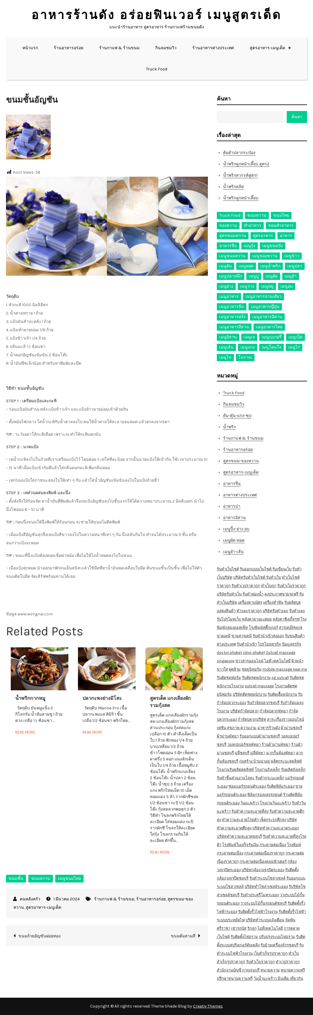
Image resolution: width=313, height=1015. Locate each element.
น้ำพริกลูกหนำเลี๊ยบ (240, 198)
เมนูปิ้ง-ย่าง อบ (236, 529)
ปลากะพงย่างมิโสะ (102, 698)
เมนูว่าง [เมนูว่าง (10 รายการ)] (247, 286)
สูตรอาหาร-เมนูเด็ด (267, 47)
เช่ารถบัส (238, 928)
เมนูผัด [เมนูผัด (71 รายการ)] (272, 276)
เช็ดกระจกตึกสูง (273, 819)
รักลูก (252, 928)
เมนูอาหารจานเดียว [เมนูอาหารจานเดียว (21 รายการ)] (264, 296)
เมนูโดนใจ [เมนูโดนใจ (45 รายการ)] (271, 347)
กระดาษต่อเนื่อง (273, 845)
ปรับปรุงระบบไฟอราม (277, 936)
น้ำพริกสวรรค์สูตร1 (240, 175)
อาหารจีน (232, 483)
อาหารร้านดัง (268, 728)
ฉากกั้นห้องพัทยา (280, 753)
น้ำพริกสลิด (233, 186)
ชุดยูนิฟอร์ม (252, 669)
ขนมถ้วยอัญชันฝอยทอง (40, 936)
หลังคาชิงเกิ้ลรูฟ (286, 619)
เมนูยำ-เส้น (233, 551)
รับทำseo (297, 611)
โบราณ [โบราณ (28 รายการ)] (245, 357)
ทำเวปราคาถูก (288, 961)
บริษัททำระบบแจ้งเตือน (265, 920)
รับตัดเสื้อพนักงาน (282, 694)
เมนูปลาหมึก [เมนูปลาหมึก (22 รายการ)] (230, 276)
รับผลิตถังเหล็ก (293, 769)
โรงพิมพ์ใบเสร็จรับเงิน (240, 845)
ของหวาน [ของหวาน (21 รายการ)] (228, 225)
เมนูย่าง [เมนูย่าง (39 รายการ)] (226, 286)
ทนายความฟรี (293, 970)
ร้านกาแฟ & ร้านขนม (119, 47)
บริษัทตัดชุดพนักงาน (250, 694)
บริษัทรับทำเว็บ (229, 594)
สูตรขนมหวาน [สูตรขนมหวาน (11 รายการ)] (232, 235)
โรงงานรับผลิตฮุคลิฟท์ (235, 769)
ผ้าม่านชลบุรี (291, 728)
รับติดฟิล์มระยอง (280, 786)
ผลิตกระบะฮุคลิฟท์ (286, 761)
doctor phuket (229, 652)
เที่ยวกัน (296, 978)
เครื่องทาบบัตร (250, 602)
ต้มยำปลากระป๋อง (239, 152)
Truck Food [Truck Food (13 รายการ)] (229, 215)
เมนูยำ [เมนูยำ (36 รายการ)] (291, 276)
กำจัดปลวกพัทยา (274, 711)
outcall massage (259, 686)
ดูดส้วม (235, 669)
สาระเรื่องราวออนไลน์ (285, 719)
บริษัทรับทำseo (275, 611)
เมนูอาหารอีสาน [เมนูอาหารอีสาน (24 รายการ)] (234, 326)
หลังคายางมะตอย (257, 619)
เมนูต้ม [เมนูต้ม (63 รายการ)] (225, 266)
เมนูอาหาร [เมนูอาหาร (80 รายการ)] (229, 296)
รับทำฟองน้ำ (253, 594)
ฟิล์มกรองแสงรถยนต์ (264, 794)
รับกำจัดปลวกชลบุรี (263, 702)
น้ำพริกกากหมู (30, 698)
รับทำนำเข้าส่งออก (268, 636)
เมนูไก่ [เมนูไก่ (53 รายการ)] (294, 347)
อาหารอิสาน (234, 517)
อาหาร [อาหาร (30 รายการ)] (286, 235)
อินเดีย (284, 978)
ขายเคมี (224, 636)
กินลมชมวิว (166, 47)
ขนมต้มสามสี (183, 936)
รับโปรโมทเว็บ (229, 619)
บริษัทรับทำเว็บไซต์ (249, 577)
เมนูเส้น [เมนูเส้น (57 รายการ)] (226, 347)
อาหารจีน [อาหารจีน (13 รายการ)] (228, 245)
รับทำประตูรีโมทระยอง (259, 895)
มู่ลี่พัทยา (257, 753)
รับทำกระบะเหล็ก (269, 778)
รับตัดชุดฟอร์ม (229, 677)
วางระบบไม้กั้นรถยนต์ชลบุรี (263, 903)
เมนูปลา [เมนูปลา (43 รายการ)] (294, 266)
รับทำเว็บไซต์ (228, 569)
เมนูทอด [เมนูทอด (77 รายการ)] (246, 266)
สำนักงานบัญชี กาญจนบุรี (238, 970)
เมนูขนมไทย (69, 878)
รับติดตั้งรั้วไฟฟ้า (292, 911)
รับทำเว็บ (273, 577)
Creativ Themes (208, 1006)
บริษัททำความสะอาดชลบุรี (239, 836)
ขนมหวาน (40, 878)
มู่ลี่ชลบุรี (242, 753)
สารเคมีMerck (291, 627)
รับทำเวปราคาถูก (245, 585)
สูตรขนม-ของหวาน (241, 460)
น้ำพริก (229, 426)
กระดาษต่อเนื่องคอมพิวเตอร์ (263, 861)
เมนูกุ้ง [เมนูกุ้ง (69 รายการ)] (249, 245)
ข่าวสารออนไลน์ (249, 661)
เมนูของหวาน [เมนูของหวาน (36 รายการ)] (264, 255)
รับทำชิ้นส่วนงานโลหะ (235, 778)
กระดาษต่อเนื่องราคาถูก (264, 853)
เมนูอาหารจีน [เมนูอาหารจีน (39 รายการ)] (231, 306)
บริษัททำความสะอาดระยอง (275, 828)
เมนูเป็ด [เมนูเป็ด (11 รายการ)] (296, 337)
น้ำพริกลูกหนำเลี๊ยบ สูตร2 (246, 164)
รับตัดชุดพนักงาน (256, 677)
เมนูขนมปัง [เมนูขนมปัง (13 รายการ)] (272, 245)
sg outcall (280, 677)
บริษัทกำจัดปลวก (244, 711)
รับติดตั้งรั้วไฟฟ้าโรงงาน (258, 911)
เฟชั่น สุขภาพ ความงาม (237, 728)
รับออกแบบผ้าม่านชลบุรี (260, 736)
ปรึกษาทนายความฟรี (235, 978)
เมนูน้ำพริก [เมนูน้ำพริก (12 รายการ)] (270, 266)
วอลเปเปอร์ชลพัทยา (244, 744)
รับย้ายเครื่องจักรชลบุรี (279, 945)
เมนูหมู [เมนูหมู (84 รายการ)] (267, 286)
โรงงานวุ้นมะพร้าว (275, 803)
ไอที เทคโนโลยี (277, 661)
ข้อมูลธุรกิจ (291, 644)
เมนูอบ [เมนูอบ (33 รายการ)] (286, 286)
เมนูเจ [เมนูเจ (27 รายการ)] (249, 337)
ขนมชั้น (16, 878)
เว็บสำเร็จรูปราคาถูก (271, 953)
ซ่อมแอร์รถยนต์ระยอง (247, 786)
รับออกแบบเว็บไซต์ (256, 569)
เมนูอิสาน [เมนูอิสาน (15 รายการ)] (228, 337)
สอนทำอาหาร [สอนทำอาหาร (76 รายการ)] (281, 225)
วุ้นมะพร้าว (249, 803)
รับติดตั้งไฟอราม (244, 936)
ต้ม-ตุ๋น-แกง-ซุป (237, 415)
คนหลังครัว (30, 899)
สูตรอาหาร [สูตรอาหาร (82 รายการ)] (263, 235)
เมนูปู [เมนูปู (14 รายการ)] (254, 276)
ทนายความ (270, 970)
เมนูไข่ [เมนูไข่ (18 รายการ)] (225, 357)
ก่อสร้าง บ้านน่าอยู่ (254, 761)
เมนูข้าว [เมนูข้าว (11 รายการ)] (291, 255)
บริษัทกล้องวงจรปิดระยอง (263, 870)
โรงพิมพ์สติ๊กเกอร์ (263, 627)
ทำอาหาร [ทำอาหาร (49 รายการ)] (252, 225)
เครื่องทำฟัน (273, 602)
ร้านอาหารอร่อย (68, 47)
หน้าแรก (30, 47)
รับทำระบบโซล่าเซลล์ (267, 878)
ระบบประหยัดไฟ (231, 920)
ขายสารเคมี (241, 636)
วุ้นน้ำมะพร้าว (266, 978)
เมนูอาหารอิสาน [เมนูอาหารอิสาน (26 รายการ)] (267, 316)
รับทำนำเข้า (247, 644)
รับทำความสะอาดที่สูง (249, 811)
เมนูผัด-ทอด (234, 540)
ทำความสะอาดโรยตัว (240, 819)
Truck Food (156, 69)
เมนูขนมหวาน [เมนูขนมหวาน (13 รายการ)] (232, 255)
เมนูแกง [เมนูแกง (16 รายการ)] (247, 347)
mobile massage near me (285, 669)
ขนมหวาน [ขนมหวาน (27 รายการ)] (256, 215)
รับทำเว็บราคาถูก (291, 585)
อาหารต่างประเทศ (240, 495)
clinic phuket (254, 652)
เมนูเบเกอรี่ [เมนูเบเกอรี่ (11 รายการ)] (272, 337)
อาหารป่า (231, 506)
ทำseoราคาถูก (249, 611)
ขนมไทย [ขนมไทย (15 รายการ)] (281, 215)
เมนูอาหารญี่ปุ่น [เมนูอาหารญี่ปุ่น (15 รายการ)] (265, 306)
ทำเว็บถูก (268, 585)
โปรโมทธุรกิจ (269, 644)
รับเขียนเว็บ (281, 569)
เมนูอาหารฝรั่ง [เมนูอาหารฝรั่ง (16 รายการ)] (232, 316)
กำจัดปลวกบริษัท (252, 719)
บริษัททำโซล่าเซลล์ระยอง (266, 886)
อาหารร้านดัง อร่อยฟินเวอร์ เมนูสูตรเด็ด (156, 15)
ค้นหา (224, 99)
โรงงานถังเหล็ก (267, 769)
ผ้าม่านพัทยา (228, 736)
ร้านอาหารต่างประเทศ (213, 47)
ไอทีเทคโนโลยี (270, 928)
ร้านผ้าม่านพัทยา (276, 744)
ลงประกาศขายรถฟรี (281, 594)
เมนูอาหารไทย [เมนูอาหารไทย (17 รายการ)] (269, 326)
